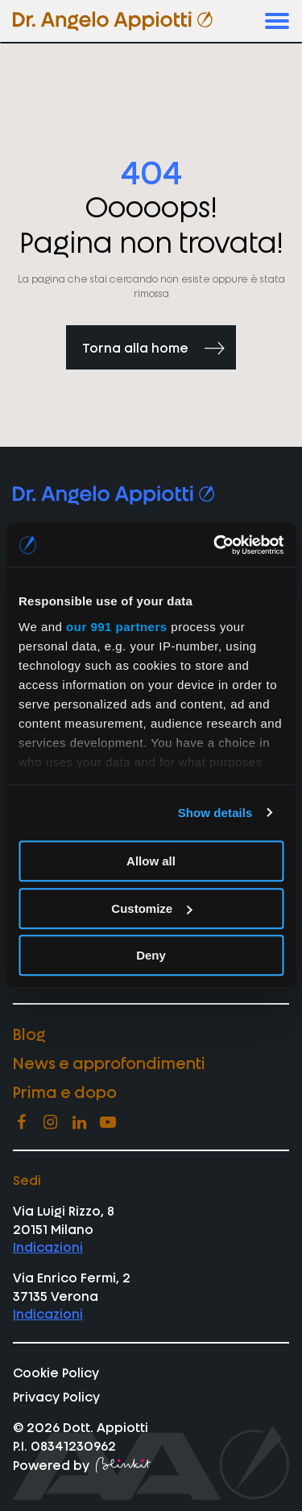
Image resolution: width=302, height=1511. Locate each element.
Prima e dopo (65, 1091)
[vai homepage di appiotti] (113, 21)
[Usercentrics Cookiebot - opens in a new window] (215, 545)
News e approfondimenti (109, 1062)
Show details (215, 812)
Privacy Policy (56, 1396)
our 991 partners (117, 627)
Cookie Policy (56, 1372)
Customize (151, 908)
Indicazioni (48, 1246)
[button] (277, 21)
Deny (151, 955)
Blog (29, 1033)
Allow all (151, 861)
